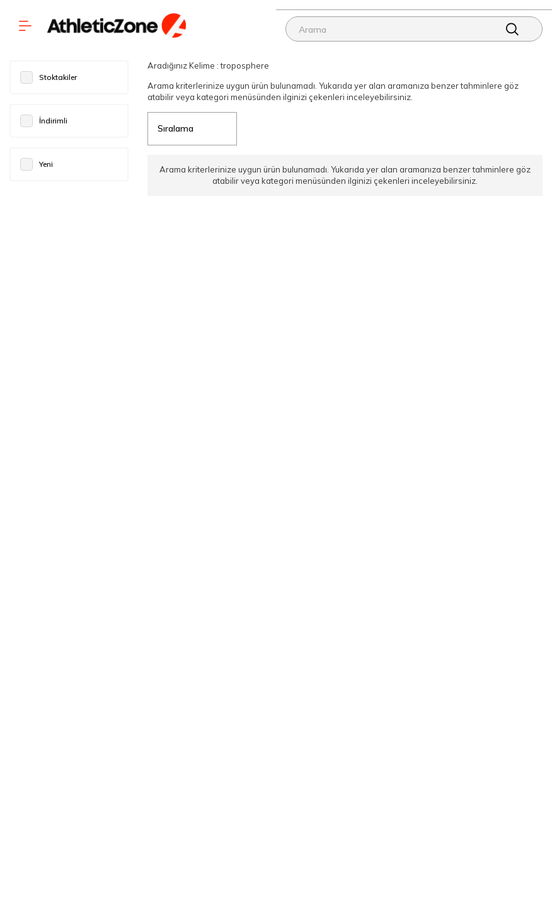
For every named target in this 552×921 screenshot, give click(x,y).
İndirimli (43, 121)
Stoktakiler (48, 77)
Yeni (36, 164)
